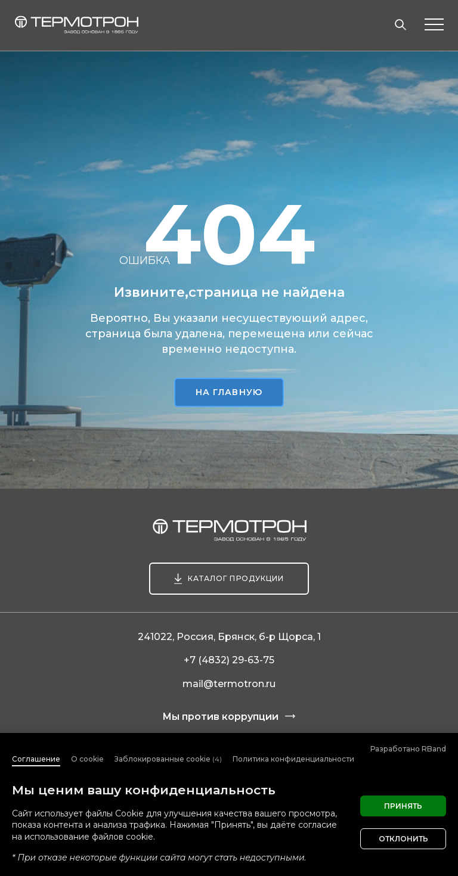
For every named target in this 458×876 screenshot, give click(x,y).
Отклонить (403, 838)
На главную (229, 392)
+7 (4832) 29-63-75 (229, 660)
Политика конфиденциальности (293, 758)
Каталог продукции (236, 578)
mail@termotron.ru (229, 683)
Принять (403, 806)
